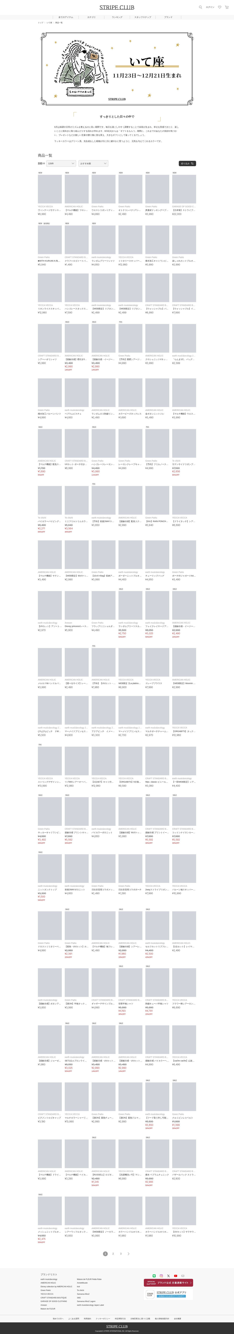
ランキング (117, 17)
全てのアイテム (66, 17)
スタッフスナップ (142, 17)
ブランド (168, 17)
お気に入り (219, 7)
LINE (154, 1276)
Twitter (168, 1276)
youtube (176, 1276)
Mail (183, 1276)
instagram (161, 1276)
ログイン (210, 7)
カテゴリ (91, 17)
